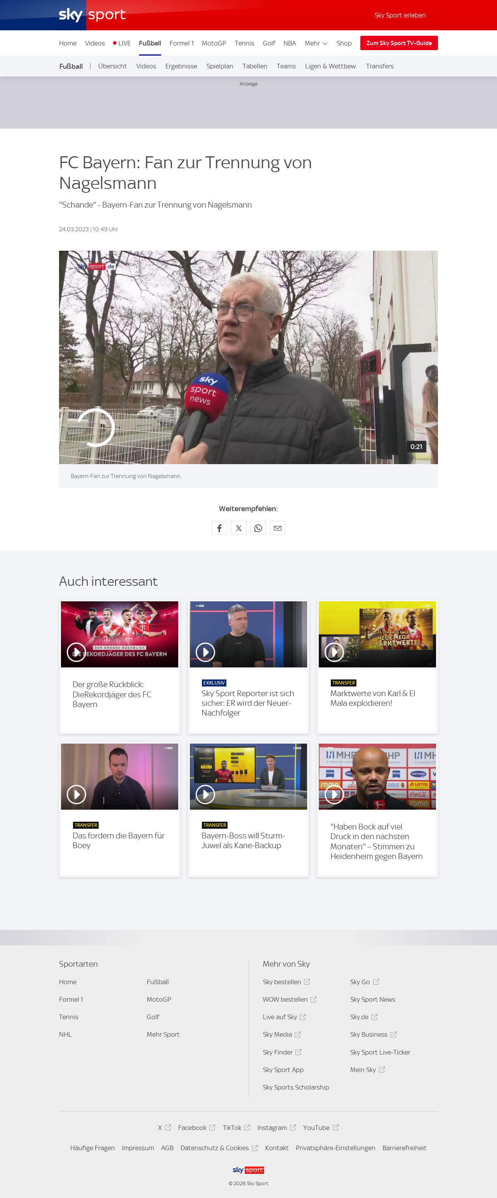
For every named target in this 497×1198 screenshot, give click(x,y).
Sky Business (372, 1035)
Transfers (380, 66)
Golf (269, 43)
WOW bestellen (289, 1000)
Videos (95, 43)
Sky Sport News (372, 999)
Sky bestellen (285, 983)
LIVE (124, 43)
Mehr (316, 43)
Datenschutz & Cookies (218, 1149)
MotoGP (214, 43)
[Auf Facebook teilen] (219, 528)
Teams (286, 66)
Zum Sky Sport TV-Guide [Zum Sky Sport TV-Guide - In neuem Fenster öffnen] (399, 43)
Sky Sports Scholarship (296, 1087)
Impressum (138, 1148)
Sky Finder (281, 1053)
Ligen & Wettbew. (331, 66)
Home (67, 43)
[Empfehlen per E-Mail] (277, 528)
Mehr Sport (163, 1034)
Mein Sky (366, 1071)
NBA (289, 43)
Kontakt (277, 1148)
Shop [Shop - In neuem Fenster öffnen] (344, 43)
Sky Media (281, 1035)
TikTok (235, 1129)
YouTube (319, 1129)
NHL (65, 1034)
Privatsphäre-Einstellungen (335, 1148)
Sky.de (362, 1018)
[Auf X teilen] (239, 528)
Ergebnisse (181, 66)
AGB (167, 1148)
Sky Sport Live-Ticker (380, 1052)
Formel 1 (182, 43)
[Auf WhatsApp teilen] (258, 528)
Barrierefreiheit (404, 1148)
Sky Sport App (283, 1070)
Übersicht (112, 66)
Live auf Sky (283, 1018)
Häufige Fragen (92, 1148)
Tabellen (255, 66)
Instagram (275, 1129)
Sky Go (363, 983)
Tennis (244, 43)
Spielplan (220, 66)
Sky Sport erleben (400, 15)
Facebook (195, 1129)
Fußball (150, 43)
